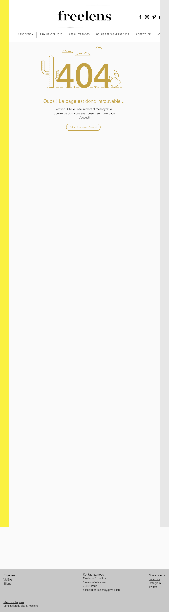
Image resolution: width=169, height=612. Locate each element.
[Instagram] (147, 17)
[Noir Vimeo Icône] (153, 17)
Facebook (154, 579)
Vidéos (7, 579)
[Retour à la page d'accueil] (83, 127)
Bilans (7, 583)
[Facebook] (140, 17)
